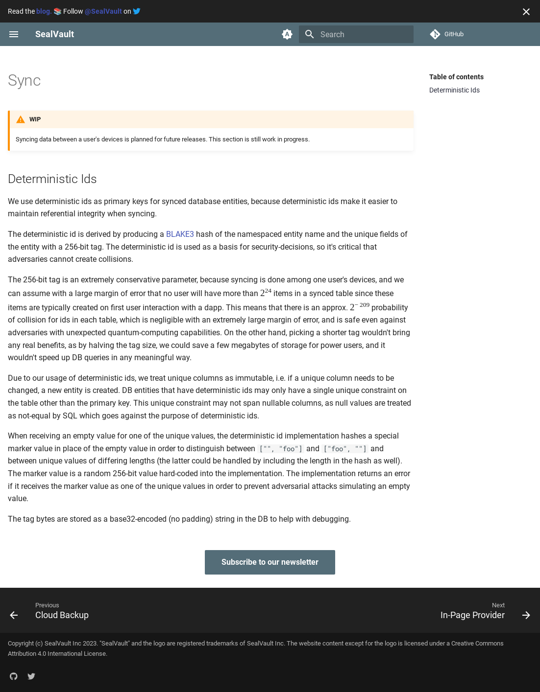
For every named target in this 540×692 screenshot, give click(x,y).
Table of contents (456, 77)
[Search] (356, 34)
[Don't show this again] (526, 12)
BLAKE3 (180, 234)
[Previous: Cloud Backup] (52, 610)
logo (159, 643)
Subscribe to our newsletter (270, 562)
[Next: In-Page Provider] (482, 610)
